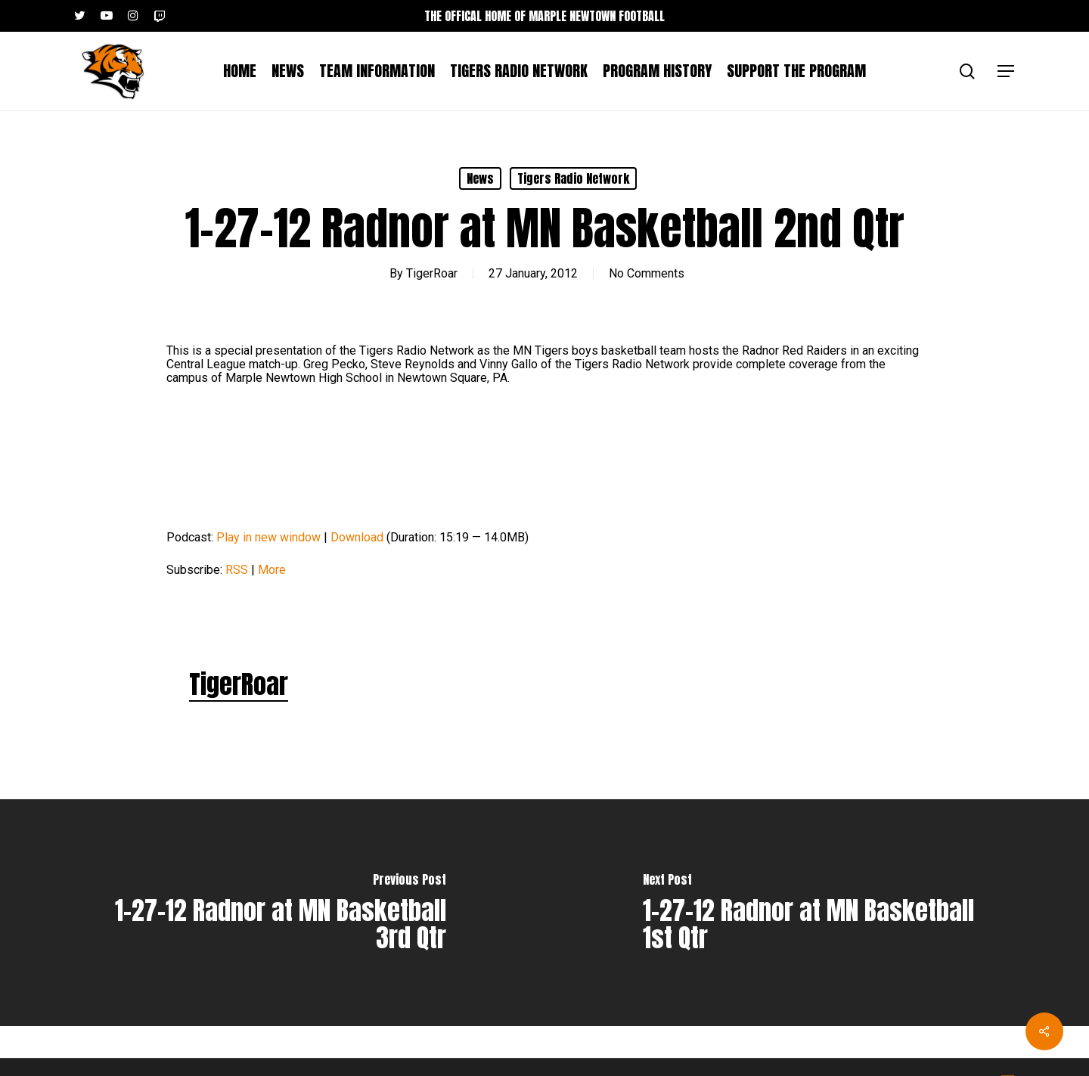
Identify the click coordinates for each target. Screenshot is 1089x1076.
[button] (1006, 71)
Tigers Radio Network (573, 178)
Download (356, 537)
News (480, 178)
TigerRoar (432, 273)
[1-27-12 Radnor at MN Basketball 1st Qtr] (816, 912)
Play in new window (268, 537)
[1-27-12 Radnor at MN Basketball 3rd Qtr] (272, 912)
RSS (236, 570)
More (272, 570)
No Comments (646, 273)
